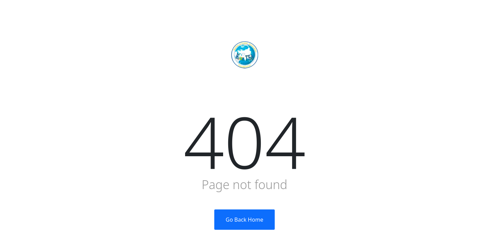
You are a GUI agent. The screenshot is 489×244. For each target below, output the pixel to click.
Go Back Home (245, 219)
